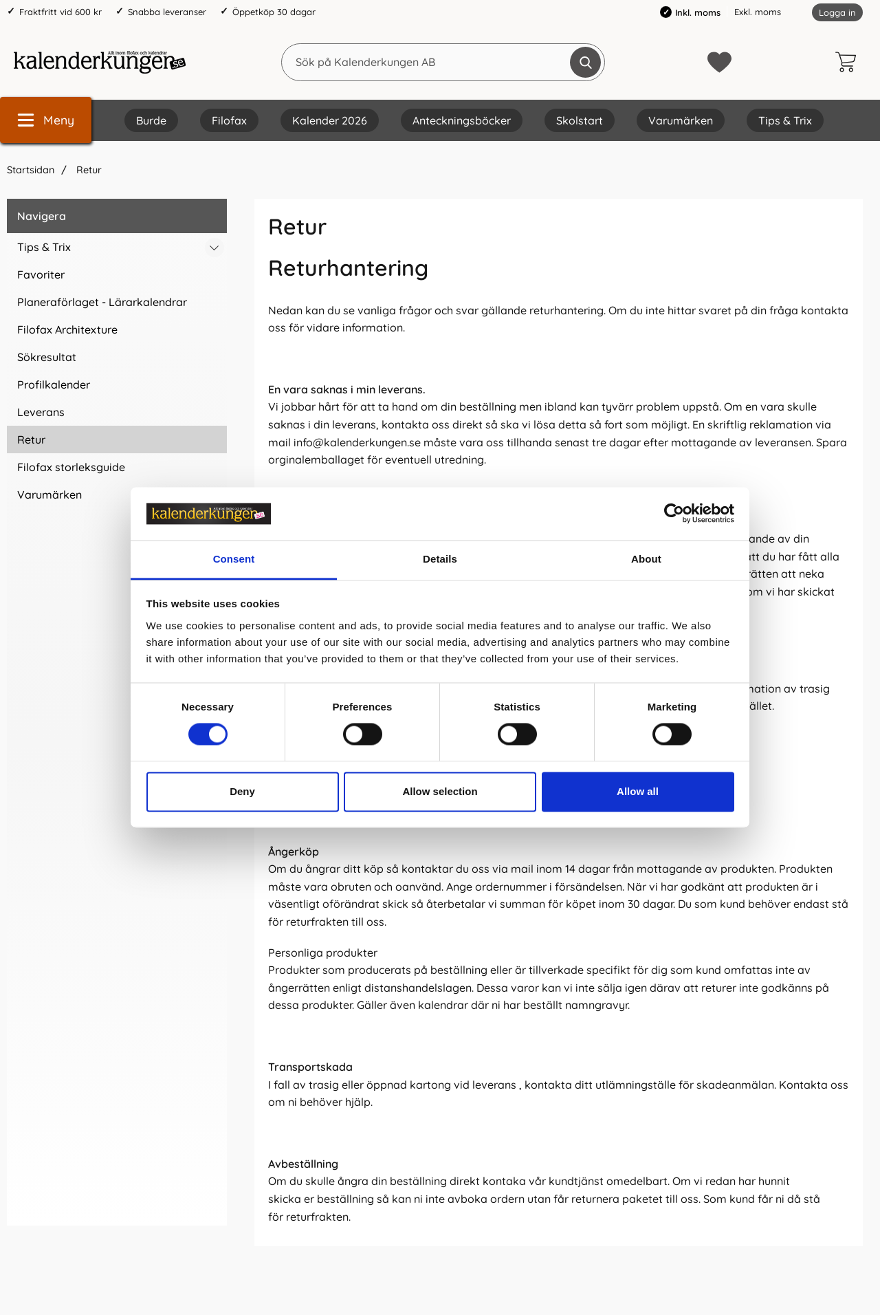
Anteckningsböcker (461, 120)
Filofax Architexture (67, 329)
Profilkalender (53, 384)
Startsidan (30, 170)
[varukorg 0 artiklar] (849, 61)
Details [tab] (440, 559)
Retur (88, 170)
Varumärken (680, 120)
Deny (242, 791)
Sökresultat (46, 357)
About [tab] (646, 559)
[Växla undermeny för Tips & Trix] (214, 247)
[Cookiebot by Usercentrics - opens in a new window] (674, 513)
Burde (151, 120)
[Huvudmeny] (45, 120)
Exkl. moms (757, 11)
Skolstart (579, 120)
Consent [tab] (234, 559)
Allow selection (439, 791)
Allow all (638, 791)
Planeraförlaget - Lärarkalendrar (102, 302)
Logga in (837, 12)
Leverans (41, 412)
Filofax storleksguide (71, 467)
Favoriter (41, 274)
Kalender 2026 (329, 120)
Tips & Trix (785, 120)
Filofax (229, 120)
